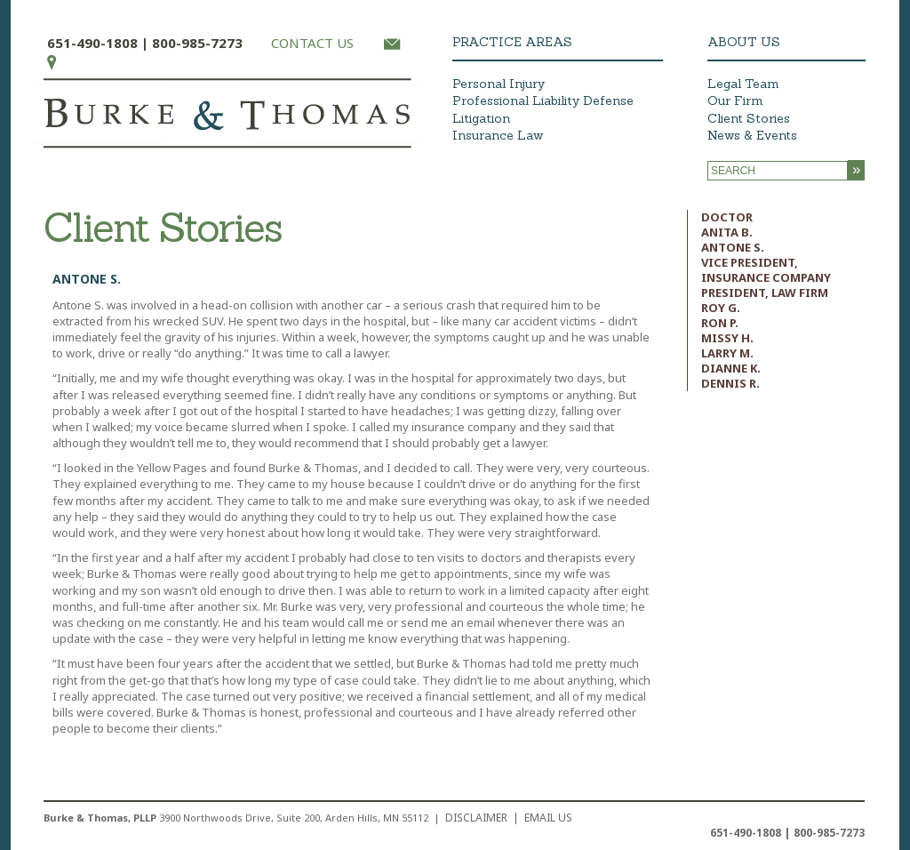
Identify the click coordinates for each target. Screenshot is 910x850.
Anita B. (727, 232)
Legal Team (743, 84)
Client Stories (748, 118)
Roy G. (720, 308)
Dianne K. (731, 368)
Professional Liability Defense (543, 100)
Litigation (481, 118)
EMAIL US (548, 817)
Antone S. (732, 247)
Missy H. (727, 338)
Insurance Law (497, 135)
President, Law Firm (764, 293)
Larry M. (727, 353)
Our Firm (735, 100)
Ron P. (719, 323)
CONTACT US (312, 43)
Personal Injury (498, 84)
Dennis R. (730, 383)
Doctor (727, 217)
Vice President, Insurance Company (766, 269)
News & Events (752, 135)
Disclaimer (476, 817)
